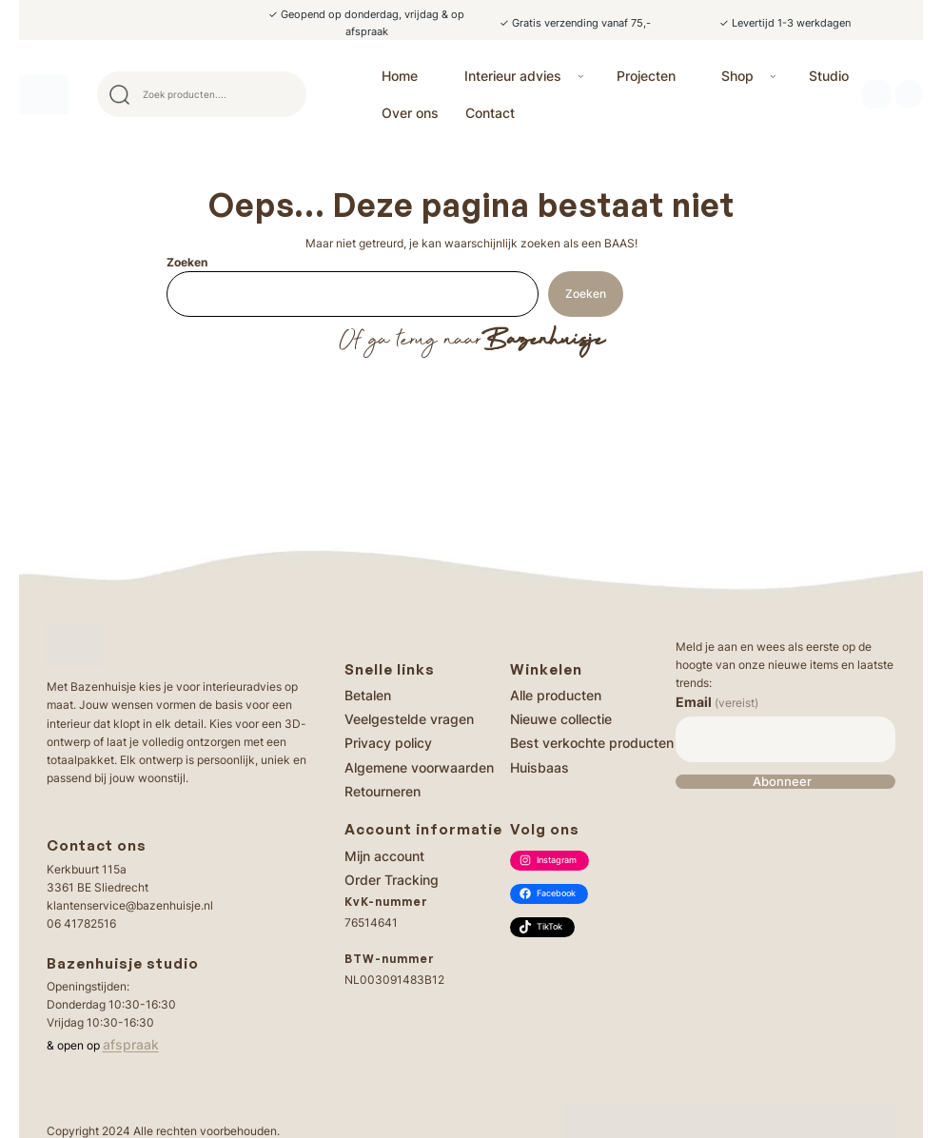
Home (400, 76)
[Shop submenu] (773, 75)
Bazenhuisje (542, 341)
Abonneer (782, 782)
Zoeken (187, 262)
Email (717, 702)
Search (283, 94)
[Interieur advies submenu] (581, 75)
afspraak (131, 1044)
